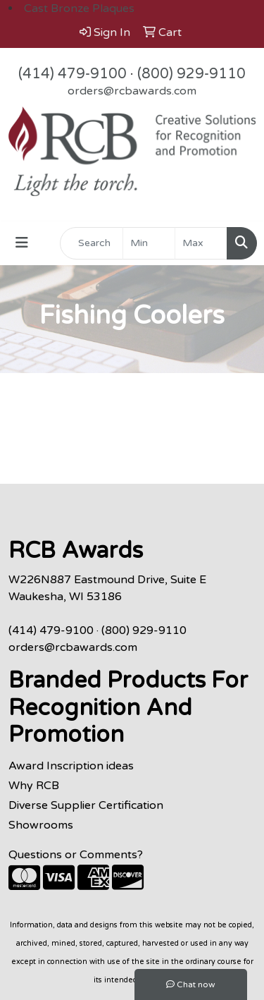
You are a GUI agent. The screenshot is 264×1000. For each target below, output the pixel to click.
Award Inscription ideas (71, 766)
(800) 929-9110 (191, 74)
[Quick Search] (91, 243)
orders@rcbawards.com (132, 91)
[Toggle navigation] (22, 243)
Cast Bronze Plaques (79, 8)
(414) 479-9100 (72, 74)
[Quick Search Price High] (201, 243)
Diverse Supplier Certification (85, 805)
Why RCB (33, 786)
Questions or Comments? (75, 855)
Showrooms (40, 825)
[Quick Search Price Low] (148, 243)
